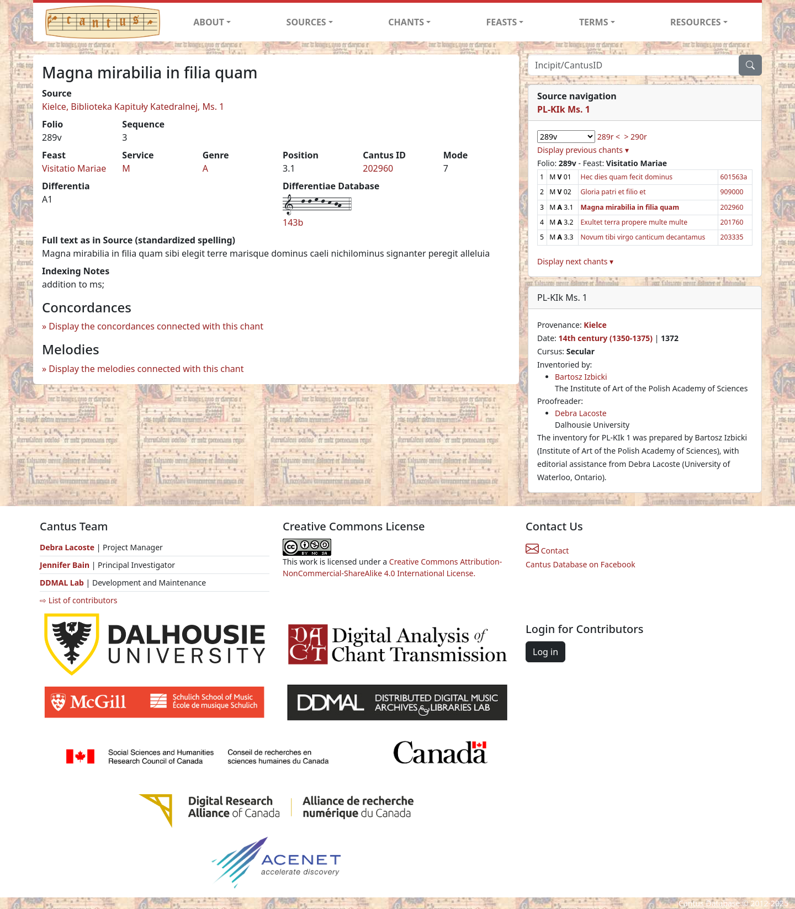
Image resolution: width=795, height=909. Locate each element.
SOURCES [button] (306, 22)
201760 (732, 222)
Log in (545, 652)
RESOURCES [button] (695, 22)
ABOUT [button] (208, 22)
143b (293, 222)
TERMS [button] (593, 22)
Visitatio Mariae (74, 168)
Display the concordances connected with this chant (156, 326)
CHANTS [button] (406, 22)
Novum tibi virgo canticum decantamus (643, 237)
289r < (608, 136)
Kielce (595, 325)
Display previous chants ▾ (583, 150)
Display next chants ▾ (575, 261)
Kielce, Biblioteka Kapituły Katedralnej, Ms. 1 (133, 106)
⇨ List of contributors (78, 600)
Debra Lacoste (581, 413)
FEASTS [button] (501, 22)
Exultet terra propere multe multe (634, 222)
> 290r (635, 136)
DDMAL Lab (62, 582)
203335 (732, 237)
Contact (547, 550)
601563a (734, 177)
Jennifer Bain (66, 565)
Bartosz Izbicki (581, 376)
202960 (378, 168)
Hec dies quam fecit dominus (627, 177)
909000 (732, 191)
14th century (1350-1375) (605, 338)
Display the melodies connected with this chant (146, 369)
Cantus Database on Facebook (580, 564)
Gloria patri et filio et (613, 191)
